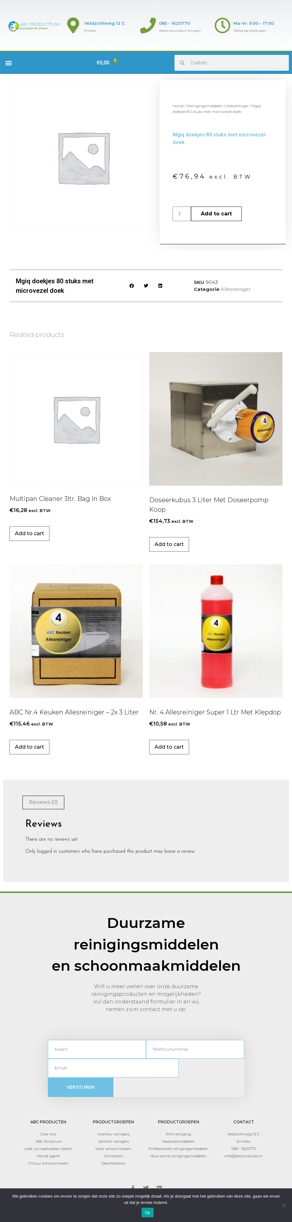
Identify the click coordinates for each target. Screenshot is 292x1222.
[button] (8, 63)
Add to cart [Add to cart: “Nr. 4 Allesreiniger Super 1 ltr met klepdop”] (169, 747)
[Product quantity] (182, 214)
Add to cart (216, 214)
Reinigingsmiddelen (205, 105)
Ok (147, 1212)
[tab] (43, 803)
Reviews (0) (43, 802)
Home (178, 105)
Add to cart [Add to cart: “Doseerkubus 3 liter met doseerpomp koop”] (169, 544)
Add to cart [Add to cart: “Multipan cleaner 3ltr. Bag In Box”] (29, 533)
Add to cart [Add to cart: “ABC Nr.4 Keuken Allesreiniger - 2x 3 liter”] (29, 747)
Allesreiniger (237, 105)
